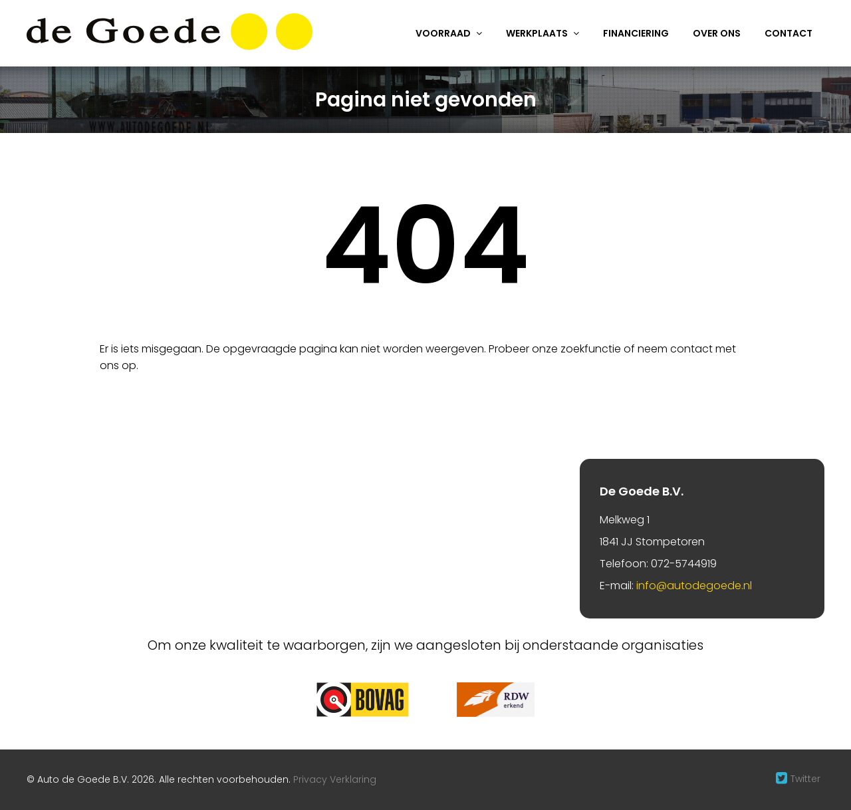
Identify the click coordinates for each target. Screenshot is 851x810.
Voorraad (443, 33)
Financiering (636, 33)
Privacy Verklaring (334, 779)
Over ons (717, 33)
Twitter (805, 778)
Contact (788, 33)
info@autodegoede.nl (694, 585)
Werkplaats (537, 33)
